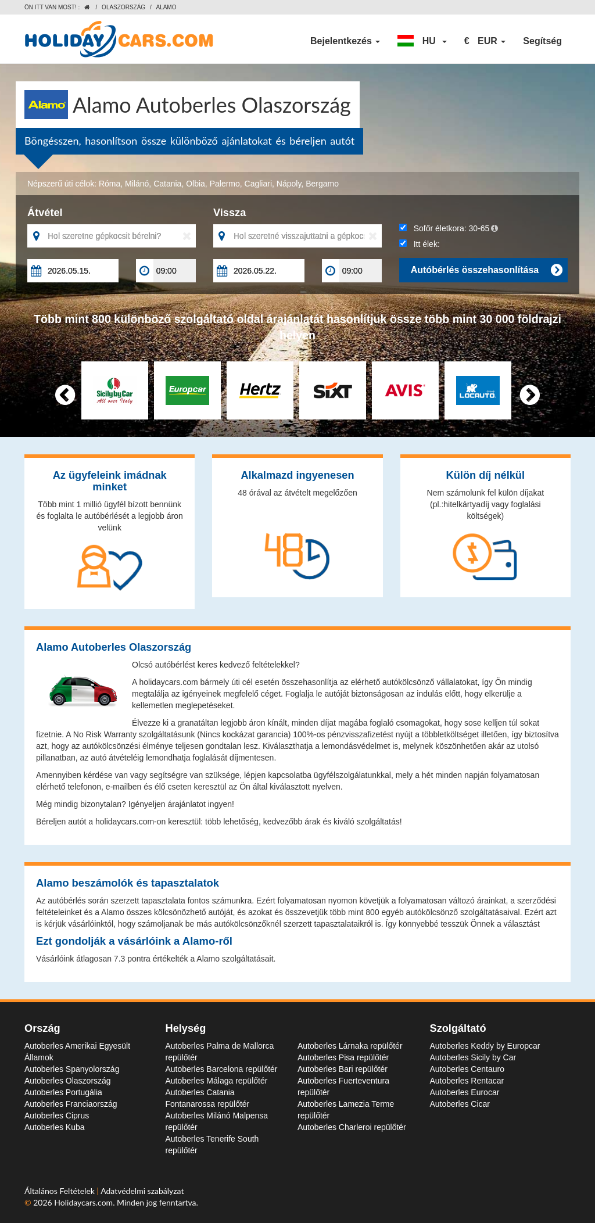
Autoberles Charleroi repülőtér (352, 1127)
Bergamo (322, 183)
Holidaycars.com (83, 1202)
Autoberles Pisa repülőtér (343, 1057)
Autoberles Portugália (63, 1092)
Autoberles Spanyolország (71, 1069)
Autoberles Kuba (54, 1127)
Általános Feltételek (60, 1191)
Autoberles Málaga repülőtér (217, 1080)
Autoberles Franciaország (70, 1104)
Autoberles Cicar (460, 1104)
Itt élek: (419, 244)
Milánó (137, 183)
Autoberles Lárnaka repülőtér (350, 1045)
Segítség (542, 41)
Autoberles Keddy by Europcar (485, 1045)
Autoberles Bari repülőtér (343, 1069)
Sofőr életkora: (448, 228)
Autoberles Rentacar (467, 1080)
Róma (109, 183)
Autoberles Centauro (467, 1069)
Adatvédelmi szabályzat (142, 1191)
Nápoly (289, 183)
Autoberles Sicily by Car (473, 1057)
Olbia (195, 183)
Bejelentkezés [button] (345, 41)
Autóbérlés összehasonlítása (486, 270)
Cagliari (258, 183)
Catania (167, 183)
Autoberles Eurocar (465, 1092)
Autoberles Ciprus (56, 1115)
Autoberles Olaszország (67, 1080)
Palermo (225, 183)
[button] (422, 41)
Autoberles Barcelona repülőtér (222, 1069)
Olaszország (123, 7)
